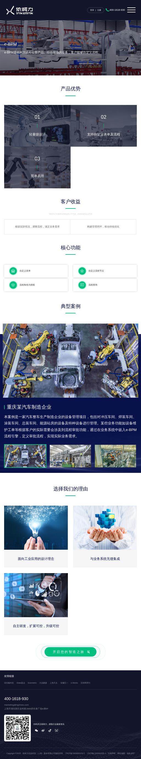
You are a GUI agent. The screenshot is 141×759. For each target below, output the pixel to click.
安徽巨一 (64, 683)
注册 (99, 10)
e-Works (74, 683)
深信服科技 (9, 683)
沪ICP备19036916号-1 (96, 753)
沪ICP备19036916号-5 (75, 753)
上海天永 (53, 683)
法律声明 (111, 753)
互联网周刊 (85, 683)
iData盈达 (20, 683)
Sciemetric (32, 683)
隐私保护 (131, 753)
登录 (92, 10)
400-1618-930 (117, 10)
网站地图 (121, 753)
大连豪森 (43, 683)
